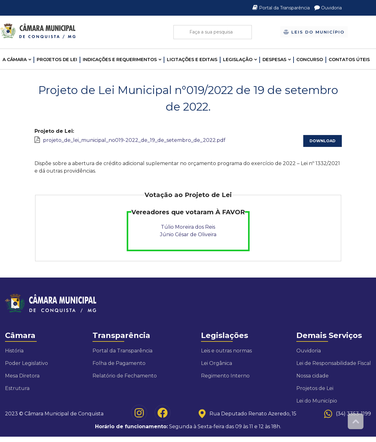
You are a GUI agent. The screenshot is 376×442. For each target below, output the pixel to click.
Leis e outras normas (226, 351)
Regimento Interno (225, 376)
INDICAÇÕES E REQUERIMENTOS (120, 59)
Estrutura (17, 388)
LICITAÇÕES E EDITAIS (192, 59)
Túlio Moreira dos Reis (188, 227)
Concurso (309, 59)
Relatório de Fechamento (125, 376)
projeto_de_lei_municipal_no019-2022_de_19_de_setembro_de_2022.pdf (134, 140)
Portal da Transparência (281, 8)
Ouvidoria (328, 8)
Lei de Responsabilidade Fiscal (333, 363)
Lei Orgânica (216, 363)
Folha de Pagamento (119, 363)
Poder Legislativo (26, 363)
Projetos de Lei (57, 59)
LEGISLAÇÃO (237, 59)
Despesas (274, 59)
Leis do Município (313, 31)
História (14, 351)
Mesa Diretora (22, 376)
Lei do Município (316, 401)
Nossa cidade (312, 376)
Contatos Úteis (349, 59)
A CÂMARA (15, 59)
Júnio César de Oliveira (188, 234)
